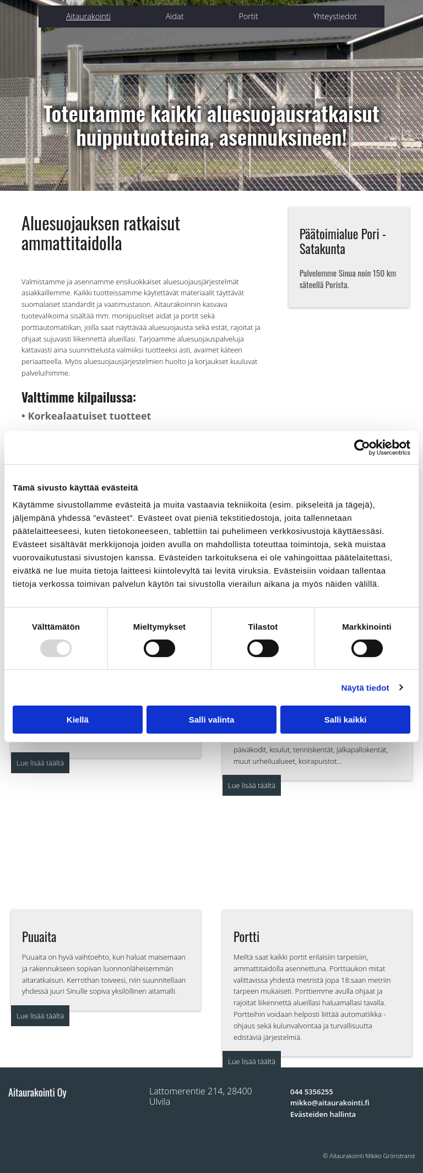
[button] (40, 762)
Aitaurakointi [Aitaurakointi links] (88, 16)
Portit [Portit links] (248, 16)
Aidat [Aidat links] (175, 16)
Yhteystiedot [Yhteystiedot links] (335, 16)
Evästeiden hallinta (323, 1114)
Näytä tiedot (365, 687)
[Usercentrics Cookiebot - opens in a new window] (362, 447)
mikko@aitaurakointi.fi (330, 1103)
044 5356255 (311, 1092)
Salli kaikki (345, 719)
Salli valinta (212, 719)
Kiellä (78, 719)
